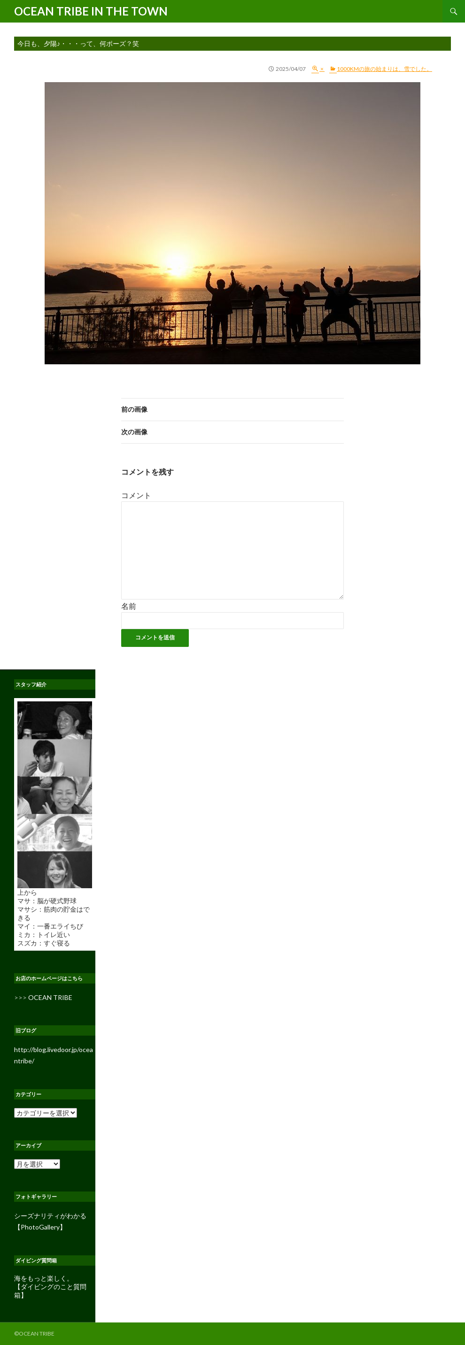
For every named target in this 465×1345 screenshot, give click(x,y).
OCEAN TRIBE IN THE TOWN (91, 11)
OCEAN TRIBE (50, 997)
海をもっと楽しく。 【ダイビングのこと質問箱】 (50, 1286)
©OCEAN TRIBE (34, 1333)
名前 (128, 605)
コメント (136, 495)
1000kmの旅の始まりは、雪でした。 (384, 68)
